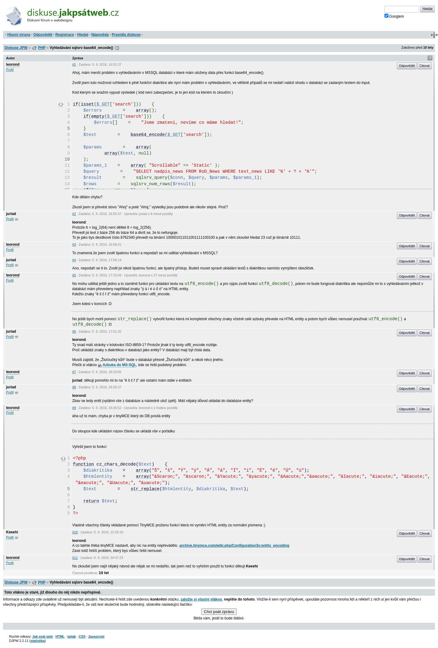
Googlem (394, 16)
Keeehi (12, 532)
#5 (74, 275)
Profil (10, 69)
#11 (75, 558)
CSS (82, 636)
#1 (74, 64)
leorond (12, 64)
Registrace (64, 35)
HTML (59, 636)
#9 (74, 408)
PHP (42, 48)
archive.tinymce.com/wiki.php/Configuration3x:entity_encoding (234, 545)
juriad (11, 214)
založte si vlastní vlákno (201, 599)
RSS (117, 48)
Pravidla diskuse (126, 35)
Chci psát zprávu (219, 611)
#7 (74, 372)
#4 (74, 260)
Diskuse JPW (16, 48)
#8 (74, 387)
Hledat (82, 35)
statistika (37, 641)
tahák (71, 636)
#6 (74, 331)
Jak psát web (42, 636)
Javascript (96, 636)
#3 (74, 244)
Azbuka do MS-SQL (117, 365)
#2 (74, 214)
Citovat (424, 66)
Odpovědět (42, 35)
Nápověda (100, 35)
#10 (75, 532)
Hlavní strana (18, 35)
